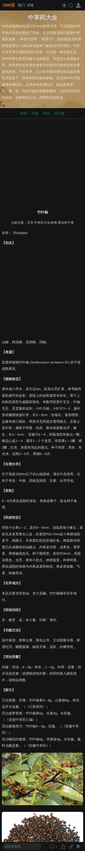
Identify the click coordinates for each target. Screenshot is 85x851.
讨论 (30, 5)
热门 (21, 5)
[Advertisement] (42, 163)
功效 (35, 113)
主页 (30, 222)
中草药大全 (42, 222)
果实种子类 (66, 222)
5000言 (9, 5)
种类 (23, 113)
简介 (46, 113)
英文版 (59, 113)
